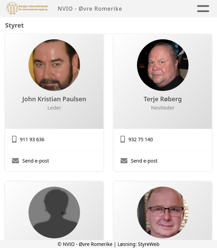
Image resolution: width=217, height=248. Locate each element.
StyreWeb (149, 244)
